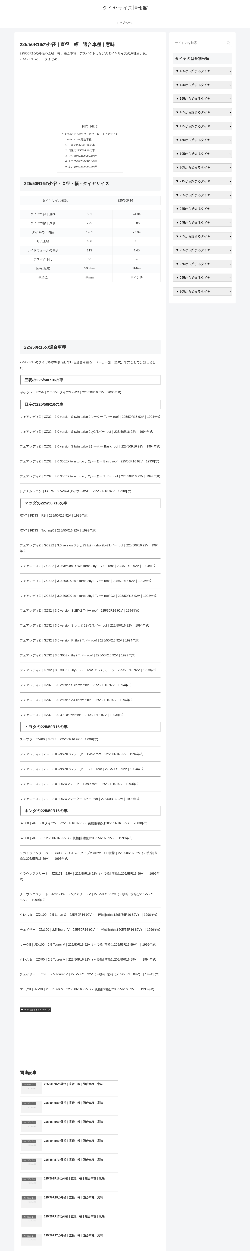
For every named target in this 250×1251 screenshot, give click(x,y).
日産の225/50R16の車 (81, 151)
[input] (202, 43)
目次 (85, 126)
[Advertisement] (90, 91)
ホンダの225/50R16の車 (82, 168)
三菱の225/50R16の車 (81, 145)
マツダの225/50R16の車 (82, 156)
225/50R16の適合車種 (77, 139)
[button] (228, 43)
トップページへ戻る (193, 1240)
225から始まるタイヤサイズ (35, 1011)
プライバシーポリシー (220, 1240)
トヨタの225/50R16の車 (82, 162)
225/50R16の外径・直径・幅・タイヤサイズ (91, 134)
